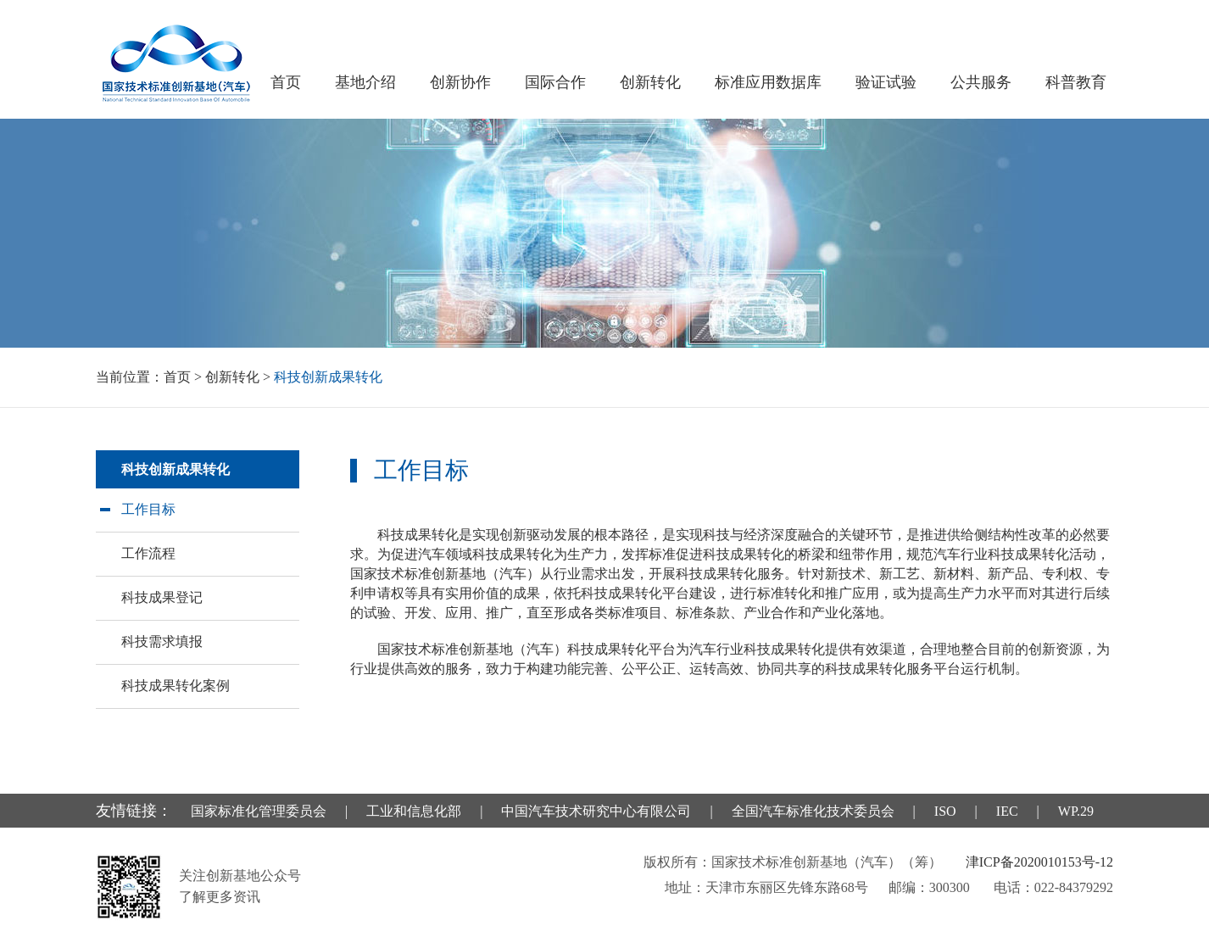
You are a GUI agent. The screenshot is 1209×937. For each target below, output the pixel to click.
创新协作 (460, 82)
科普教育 (1075, 82)
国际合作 (555, 82)
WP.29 (1076, 811)
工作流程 (148, 553)
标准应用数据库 (768, 82)
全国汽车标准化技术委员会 (813, 811)
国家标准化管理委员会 (258, 811)
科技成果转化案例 (175, 685)
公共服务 (980, 82)
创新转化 (650, 82)
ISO (945, 811)
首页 (285, 82)
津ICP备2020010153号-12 (1039, 862)
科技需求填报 (162, 641)
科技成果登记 (162, 597)
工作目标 (148, 509)
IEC (1007, 811)
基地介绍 (365, 82)
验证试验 (885, 82)
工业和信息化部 (413, 811)
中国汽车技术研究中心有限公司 (596, 811)
